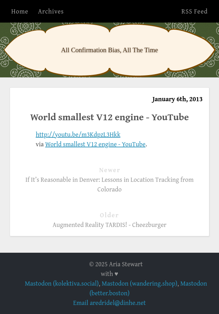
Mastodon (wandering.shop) (139, 283)
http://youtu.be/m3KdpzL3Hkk (78, 134)
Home (19, 11)
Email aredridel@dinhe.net (109, 302)
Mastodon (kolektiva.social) (62, 283)
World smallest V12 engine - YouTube (95, 144)
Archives (51, 11)
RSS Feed (194, 11)
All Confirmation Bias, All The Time (109, 50)
